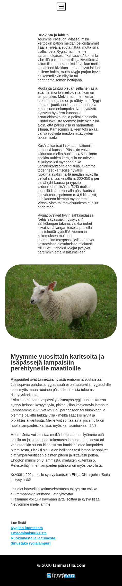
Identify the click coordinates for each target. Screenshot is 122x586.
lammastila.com (69, 565)
